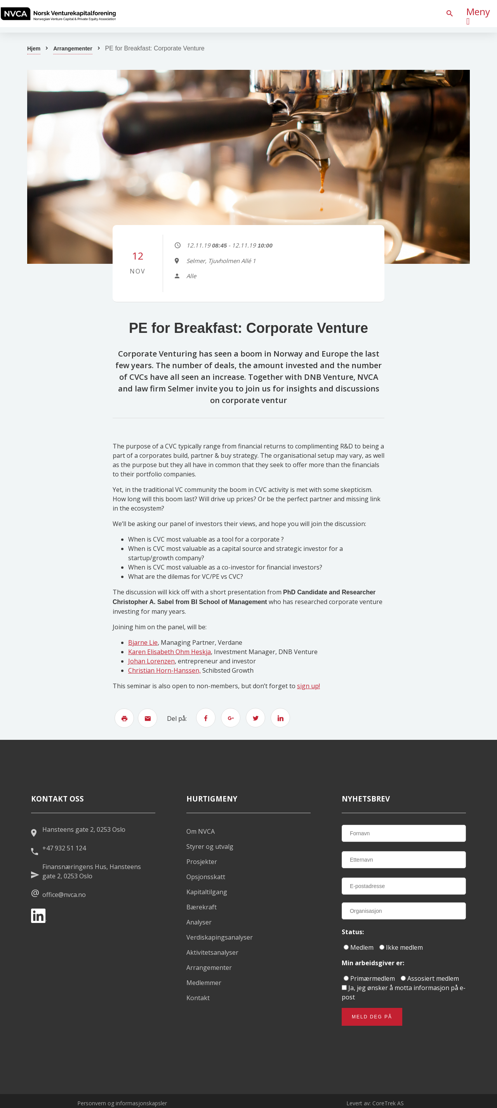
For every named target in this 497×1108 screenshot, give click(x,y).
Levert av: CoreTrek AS (375, 1103)
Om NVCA (200, 831)
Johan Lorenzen (151, 661)
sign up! (308, 686)
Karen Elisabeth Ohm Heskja (169, 651)
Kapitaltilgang (206, 892)
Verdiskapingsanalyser (219, 937)
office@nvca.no (64, 894)
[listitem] (58, 13)
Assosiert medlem (430, 978)
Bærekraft (201, 907)
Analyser (199, 922)
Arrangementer (72, 48)
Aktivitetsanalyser (212, 952)
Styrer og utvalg (209, 846)
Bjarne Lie (143, 642)
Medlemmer (203, 982)
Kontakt (198, 998)
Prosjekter (201, 861)
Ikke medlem (401, 947)
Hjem (33, 48)
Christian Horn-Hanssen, (164, 670)
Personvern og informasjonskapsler (122, 1103)
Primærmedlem (369, 978)
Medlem (359, 947)
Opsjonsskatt (205, 877)
